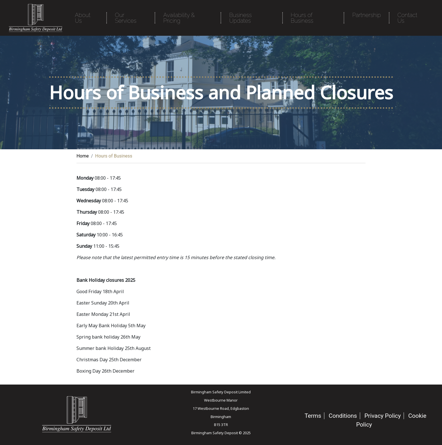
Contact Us (407, 18)
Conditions (343, 415)
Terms (313, 415)
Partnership (366, 15)
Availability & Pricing (179, 18)
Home (82, 156)
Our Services (125, 18)
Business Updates (240, 18)
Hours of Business (302, 18)
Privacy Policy (382, 415)
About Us (82, 18)
